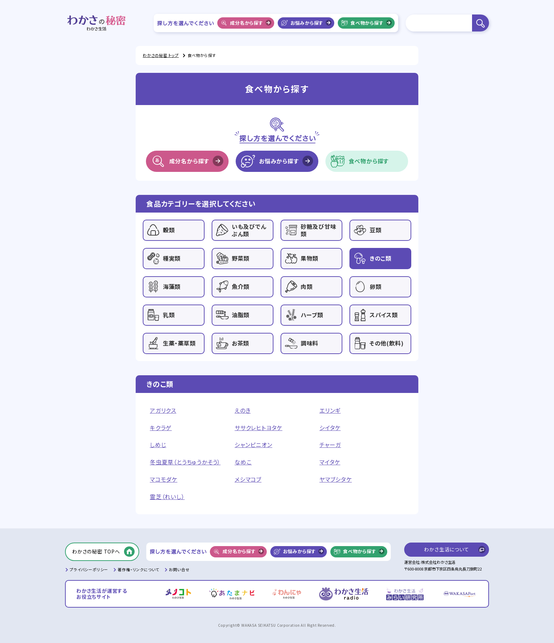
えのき (243, 410)
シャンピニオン (253, 444)
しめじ (158, 444)
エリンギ (330, 410)
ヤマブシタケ (335, 479)
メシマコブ (248, 479)
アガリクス (163, 410)
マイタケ (329, 462)
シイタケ (330, 427)
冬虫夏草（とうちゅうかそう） (185, 462)
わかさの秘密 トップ (161, 55)
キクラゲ (161, 427)
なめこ (243, 462)
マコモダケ (163, 479)
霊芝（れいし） (167, 496)
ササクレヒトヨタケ (258, 427)
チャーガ (330, 444)
